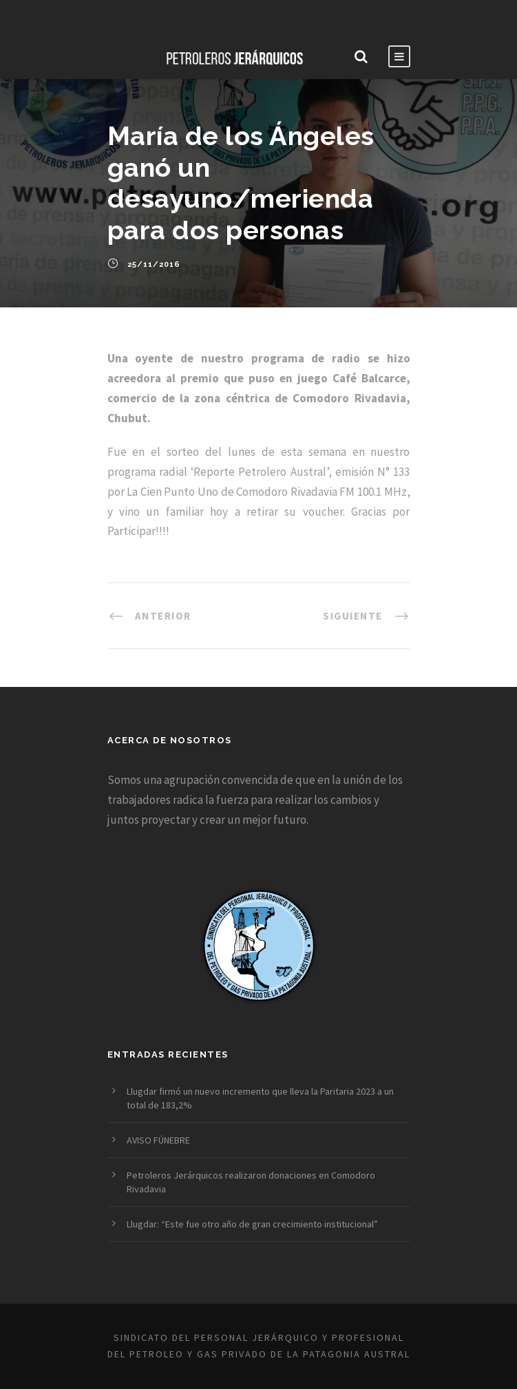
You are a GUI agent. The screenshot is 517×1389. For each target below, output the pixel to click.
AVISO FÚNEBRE (158, 1140)
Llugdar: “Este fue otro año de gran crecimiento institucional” (252, 1224)
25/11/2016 (153, 264)
